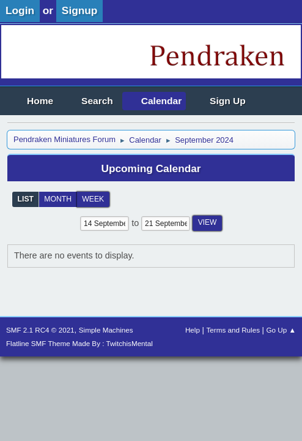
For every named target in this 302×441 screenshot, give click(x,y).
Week (93, 199)
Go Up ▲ (281, 330)
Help (192, 330)
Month (58, 199)
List (26, 199)
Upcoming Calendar (151, 168)
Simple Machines (106, 330)
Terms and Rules (233, 330)
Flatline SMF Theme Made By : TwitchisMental (79, 343)
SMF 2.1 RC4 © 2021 (40, 330)
